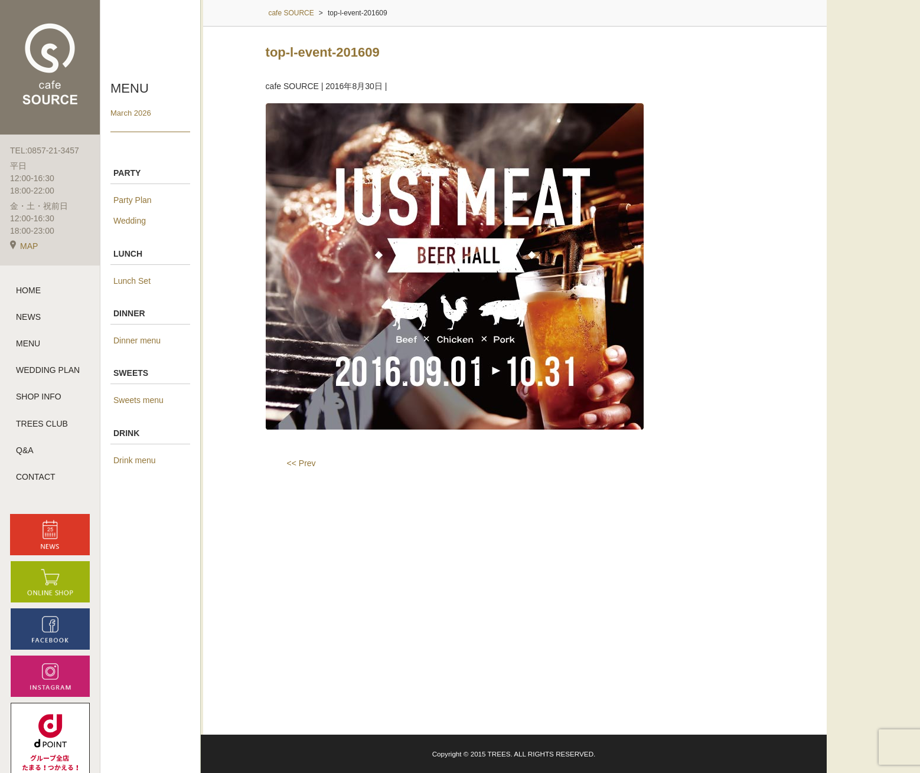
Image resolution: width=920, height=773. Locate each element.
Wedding (129, 220)
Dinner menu (137, 340)
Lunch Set (132, 281)
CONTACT (36, 477)
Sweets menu (138, 400)
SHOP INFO (38, 397)
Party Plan (132, 200)
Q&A (25, 451)
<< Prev (301, 463)
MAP (24, 246)
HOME (28, 291)
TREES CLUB (42, 424)
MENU (28, 344)
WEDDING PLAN (48, 371)
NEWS (28, 317)
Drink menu (134, 460)
